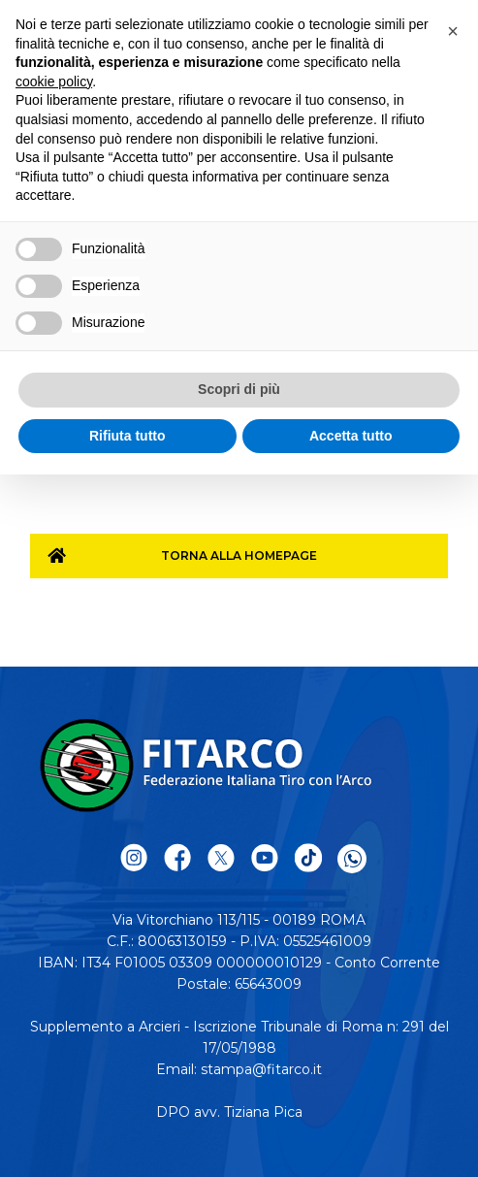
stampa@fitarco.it (261, 1069)
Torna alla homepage (239, 555)
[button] (452, 31)
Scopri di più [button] (239, 389)
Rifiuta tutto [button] (127, 435)
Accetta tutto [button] (351, 435)
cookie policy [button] (54, 81)
